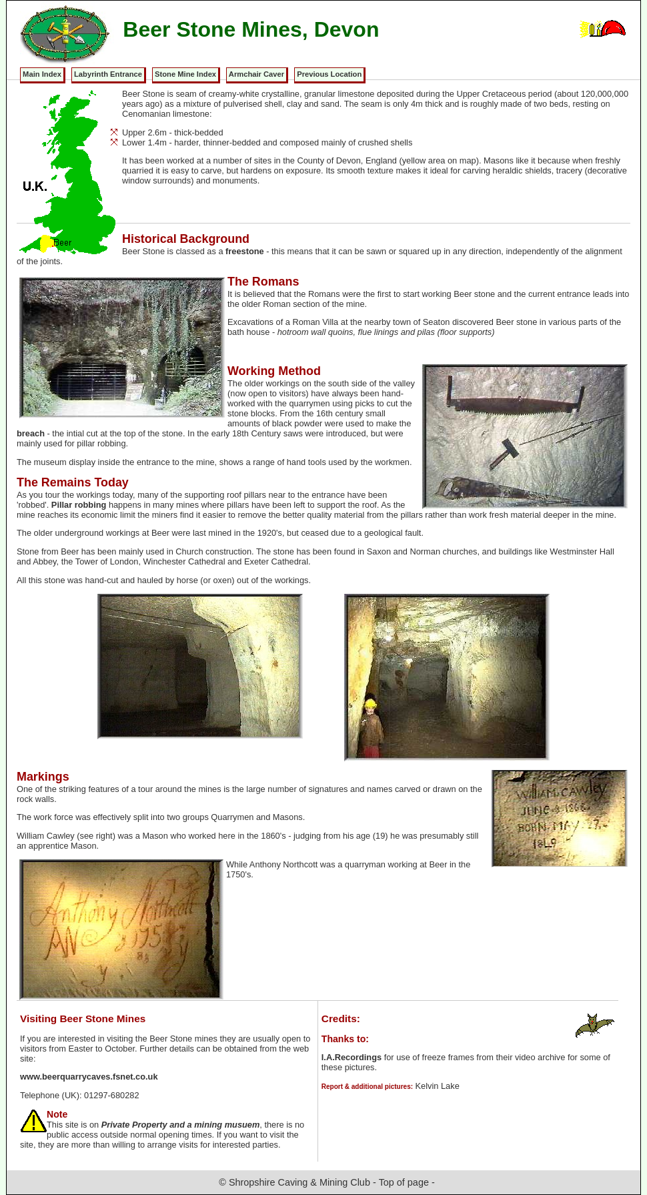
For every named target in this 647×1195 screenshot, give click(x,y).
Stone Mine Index (185, 74)
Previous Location (329, 74)
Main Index (42, 74)
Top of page (404, 1182)
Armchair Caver (256, 74)
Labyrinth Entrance (108, 74)
